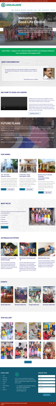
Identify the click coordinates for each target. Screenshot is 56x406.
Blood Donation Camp (44, 258)
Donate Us (52, 1)
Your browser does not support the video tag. (14, 103)
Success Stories (45, 10)
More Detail (10, 189)
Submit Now (46, 395)
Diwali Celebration (5, 304)
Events (35, 10)
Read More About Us (34, 113)
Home (12, 10)
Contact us (5, 389)
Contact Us (52, 10)
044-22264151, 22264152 (8, 0)
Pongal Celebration (34, 304)
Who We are (5, 377)
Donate (3, 189)
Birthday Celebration (20, 304)
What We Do (23, 10)
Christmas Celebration (49, 304)
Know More (4, 227)
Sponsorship (30, 10)
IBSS (3, 404)
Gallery (39, 10)
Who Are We (17, 10)
